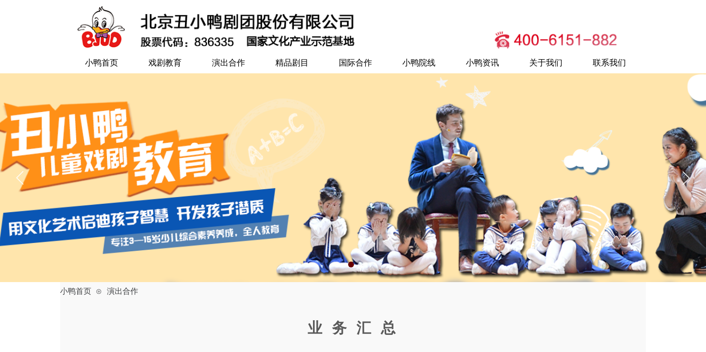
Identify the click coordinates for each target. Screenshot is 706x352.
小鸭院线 (419, 62)
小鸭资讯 (482, 62)
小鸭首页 (101, 62)
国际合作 (355, 62)
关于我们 (545, 62)
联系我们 (609, 62)
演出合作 (228, 62)
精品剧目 (292, 62)
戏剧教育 (165, 62)
